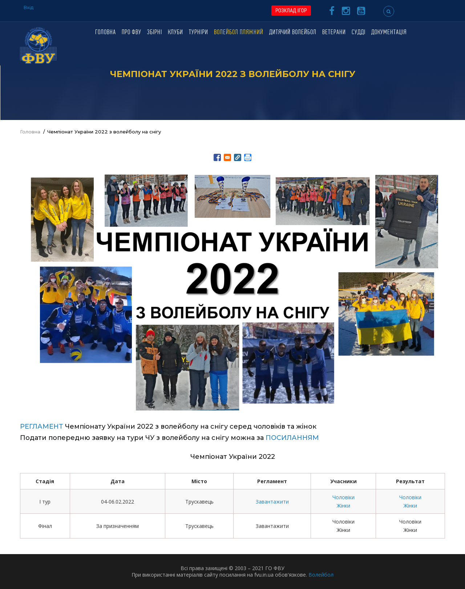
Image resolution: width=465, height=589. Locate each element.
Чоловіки (343, 497)
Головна (105, 32)
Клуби (175, 32)
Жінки (343, 505)
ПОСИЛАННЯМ (292, 438)
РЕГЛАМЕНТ (41, 426)
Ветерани (334, 32)
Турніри (198, 32)
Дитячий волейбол (292, 32)
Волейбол (320, 574)
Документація (389, 32)
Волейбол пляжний (238, 32)
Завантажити (272, 501)
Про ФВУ (131, 32)
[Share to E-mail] (227, 157)
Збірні (154, 32)
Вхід (28, 7)
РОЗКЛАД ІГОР (291, 10)
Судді (358, 32)
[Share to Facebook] (217, 157)
